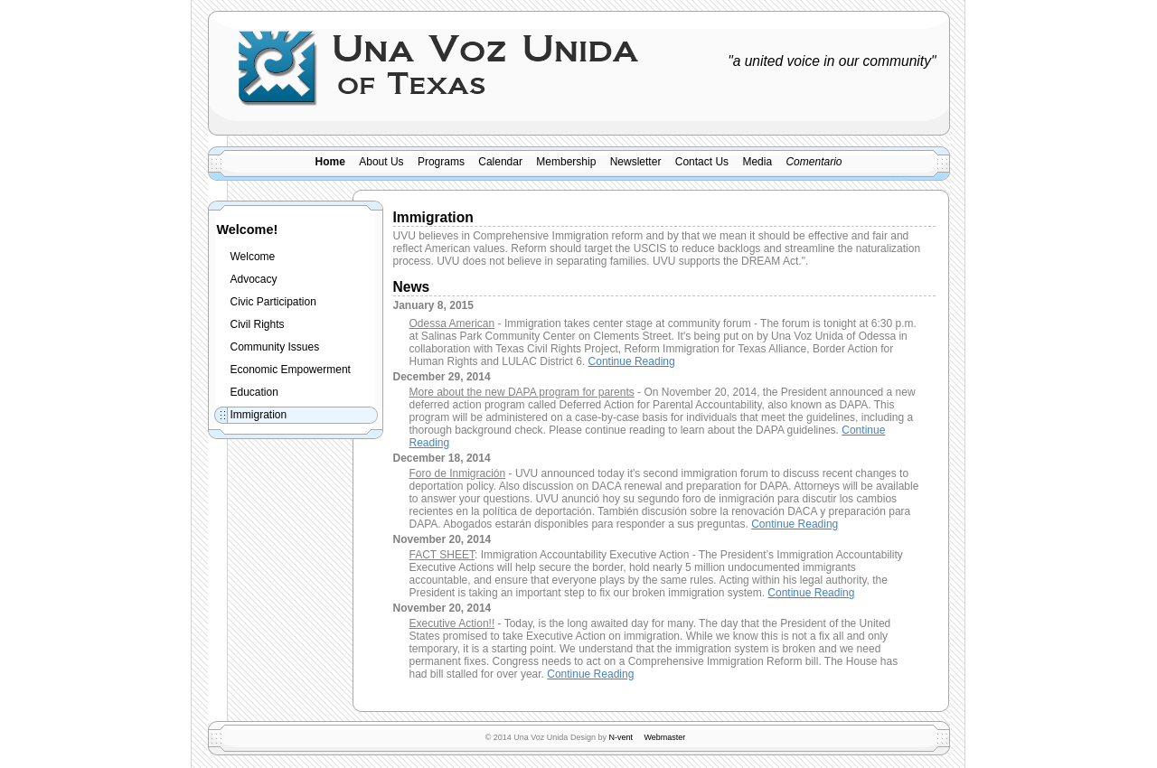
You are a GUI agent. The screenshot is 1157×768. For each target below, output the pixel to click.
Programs (441, 161)
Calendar (500, 161)
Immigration (258, 414)
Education (254, 392)
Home (330, 161)
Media (757, 161)
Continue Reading (631, 361)
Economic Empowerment (290, 369)
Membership (566, 161)
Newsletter (636, 161)
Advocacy (253, 279)
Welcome (253, 256)
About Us (381, 161)
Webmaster (664, 737)
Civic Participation (273, 301)
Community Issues (275, 347)
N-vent (620, 737)
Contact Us (702, 161)
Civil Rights (257, 324)
